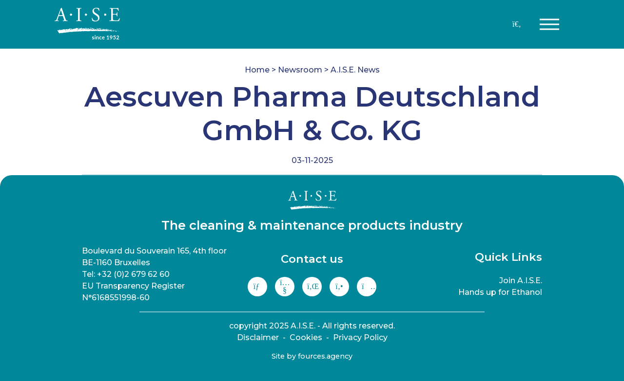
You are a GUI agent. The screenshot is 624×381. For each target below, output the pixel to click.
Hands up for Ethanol (500, 292)
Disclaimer (258, 337)
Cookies (306, 337)
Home (257, 69)
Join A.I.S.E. (520, 280)
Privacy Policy (360, 337)
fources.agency (325, 356)
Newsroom (300, 69)
